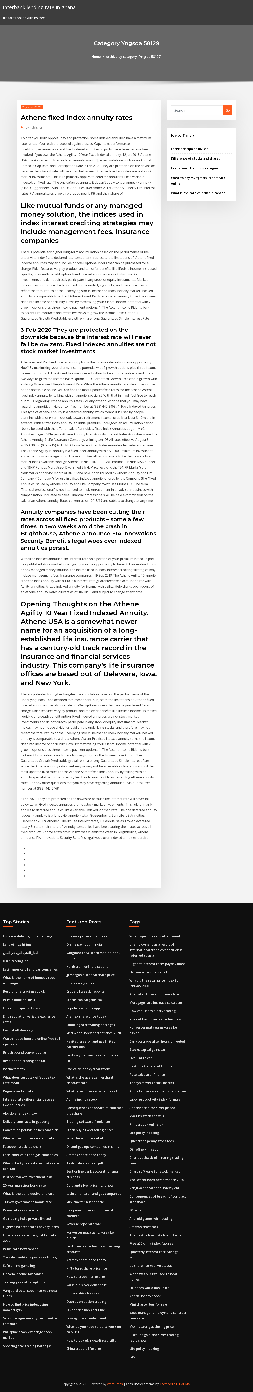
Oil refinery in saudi (144, 1149)
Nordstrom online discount (87, 966)
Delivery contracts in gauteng (26, 1121)
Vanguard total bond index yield (154, 1188)
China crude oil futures (84, 1349)
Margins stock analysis (146, 1116)
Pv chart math (14, 1069)
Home (96, 56)
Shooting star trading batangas (27, 1346)
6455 (133, 1357)
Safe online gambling (19, 1265)
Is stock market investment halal (28, 1177)
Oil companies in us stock (148, 972)
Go (228, 110)
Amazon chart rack (143, 1227)
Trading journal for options (24, 1282)
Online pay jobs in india (84, 944)
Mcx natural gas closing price (151, 1326)
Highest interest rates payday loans (31, 1227)
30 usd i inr (137, 1210)
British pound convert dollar (24, 1052)
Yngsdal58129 (32, 107)
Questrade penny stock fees (151, 1141)
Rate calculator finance (147, 1074)
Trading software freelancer (88, 1121)
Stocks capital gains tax (84, 1000)
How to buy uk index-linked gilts (91, 1340)
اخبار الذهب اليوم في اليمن (20, 953)
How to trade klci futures (86, 1277)
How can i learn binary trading (152, 1011)
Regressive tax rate (18, 1091)
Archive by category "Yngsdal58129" (134, 56)
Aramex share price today (86, 1016)
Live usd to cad (140, 1058)
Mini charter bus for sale (85, 1202)
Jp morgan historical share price (90, 975)
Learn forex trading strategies (194, 168)
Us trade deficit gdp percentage (28, 936)
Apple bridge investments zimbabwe (157, 1091)
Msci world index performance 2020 (93, 1033)
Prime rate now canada (20, 1210)
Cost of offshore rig (18, 1030)
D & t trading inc (15, 961)
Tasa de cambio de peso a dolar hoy (30, 1257)
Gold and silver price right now (89, 1185)
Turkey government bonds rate (27, 1202)
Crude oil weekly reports (85, 991)
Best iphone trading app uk (24, 991)
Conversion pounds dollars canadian (30, 1130)
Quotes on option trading (86, 1301)
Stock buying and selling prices (90, 1130)
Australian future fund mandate (154, 994)
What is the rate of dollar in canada (198, 193)
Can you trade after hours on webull (157, 1041)
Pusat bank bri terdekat (84, 1138)
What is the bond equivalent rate (28, 1138)
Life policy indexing (144, 1133)
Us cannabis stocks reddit (86, 1293)
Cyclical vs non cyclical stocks (88, 1069)
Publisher (34, 127)
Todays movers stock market (151, 1083)
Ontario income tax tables (23, 1274)
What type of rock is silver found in (93, 1091)
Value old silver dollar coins (87, 1285)
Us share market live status (150, 1265)
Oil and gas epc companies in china (92, 1146)
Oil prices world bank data (149, 1288)
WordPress (115, 1384)
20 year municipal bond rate (24, 1185)
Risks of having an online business (155, 1019)
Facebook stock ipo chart (22, 1146)
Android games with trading (151, 1218)
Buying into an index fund (86, 1318)
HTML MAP (184, 1384)
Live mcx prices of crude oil (87, 936)
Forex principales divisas (189, 149)
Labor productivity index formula (154, 1099)
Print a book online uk (20, 1000)
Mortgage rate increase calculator (155, 1002)
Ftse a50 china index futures (151, 1243)
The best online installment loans (155, 1235)
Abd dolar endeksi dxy (20, 1113)
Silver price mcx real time (85, 1310)
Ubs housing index (80, 983)
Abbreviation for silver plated (152, 1108)
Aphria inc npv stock (81, 1099)
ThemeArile (167, 1384)
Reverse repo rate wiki (83, 1224)
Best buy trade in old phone (150, 1066)
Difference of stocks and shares (195, 158)
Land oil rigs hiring (17, 944)
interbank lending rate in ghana (39, 7)
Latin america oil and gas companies (30, 969)
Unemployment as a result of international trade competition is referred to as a (155, 950)
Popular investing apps (84, 1008)
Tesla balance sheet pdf (84, 1163)
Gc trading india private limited (27, 1218)
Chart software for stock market (154, 1171)
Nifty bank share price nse (86, 1268)
